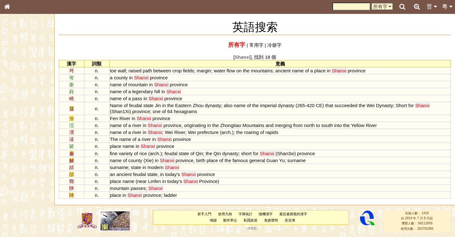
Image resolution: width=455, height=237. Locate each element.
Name (116, 105)
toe (113, 70)
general (257, 160)
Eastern (183, 105)
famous (240, 160)
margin (204, 70)
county (121, 77)
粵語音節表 (17, 124)
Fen (114, 118)
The (114, 139)
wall (122, 70)
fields (188, 70)
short (246, 153)
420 (310, 105)
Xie (148, 160)
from (298, 125)
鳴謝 (213, 220)
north (309, 125)
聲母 (12, 166)
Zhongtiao (230, 125)
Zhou (198, 105)
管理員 (252, 228)
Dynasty (384, 105)
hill (157, 91)
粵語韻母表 (17, 135)
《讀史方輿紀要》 (23, 200)
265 (301, 105)
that (329, 105)
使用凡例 (225, 214)
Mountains (253, 125)
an (112, 174)
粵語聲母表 (17, 129)
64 (170, 111)
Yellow (358, 125)
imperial (268, 105)
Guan (272, 160)
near (142, 181)
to (318, 125)
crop (177, 70)
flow (231, 70)
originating (195, 125)
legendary (142, 91)
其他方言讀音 (19, 177)
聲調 (30, 166)
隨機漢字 (266, 214)
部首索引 (15, 84)
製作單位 (230, 220)
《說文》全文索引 (23, 194)
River (124, 118)
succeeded (346, 105)
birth (200, 160)
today (171, 174)
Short (401, 105)
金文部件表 (17, 102)
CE (319, 105)
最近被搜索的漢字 (293, 214)
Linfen (154, 181)
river (136, 125)
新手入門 (204, 214)
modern (156, 167)
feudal (135, 105)
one (157, 111)
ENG (27, 69)
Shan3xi (285, 153)
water (220, 70)
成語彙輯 (15, 206)
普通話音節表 (19, 172)
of (307, 70)
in (329, 70)
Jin (158, 105)
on (239, 70)
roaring (251, 132)
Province (208, 181)
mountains (262, 70)
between (162, 70)
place (320, 70)
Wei (371, 105)
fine (114, 153)
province (357, 70)
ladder (170, 195)
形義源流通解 (19, 107)
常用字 (256, 45)
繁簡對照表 (17, 211)
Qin (199, 153)
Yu (282, 160)
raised (135, 70)
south (327, 125)
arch (226, 132)
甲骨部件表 (17, 96)
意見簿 (290, 220)
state (148, 105)
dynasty (213, 105)
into (338, 125)
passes (137, 188)
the (246, 70)
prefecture (207, 132)
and (270, 125)
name (298, 70)
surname (296, 160)
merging (283, 125)
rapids (271, 132)
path (147, 70)
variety (126, 153)
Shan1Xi (121, 111)
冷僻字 (274, 45)
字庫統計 (245, 214)
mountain (138, 84)
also (228, 105)
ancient (282, 70)
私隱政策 (251, 220)
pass (137, 98)
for (411, 105)
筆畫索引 (15, 90)
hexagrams (185, 111)
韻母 (21, 166)
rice (143, 153)
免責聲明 (271, 220)
